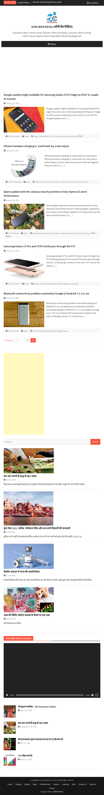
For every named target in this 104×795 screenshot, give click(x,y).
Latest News (44, 136)
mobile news (65, 182)
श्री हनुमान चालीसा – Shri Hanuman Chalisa (37, 706)
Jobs (73, 784)
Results (27, 784)
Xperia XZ (80, 233)
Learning (65, 784)
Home (10, 784)
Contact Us (82, 784)
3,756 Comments (15, 182)
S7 (51, 136)
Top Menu (92, 2)
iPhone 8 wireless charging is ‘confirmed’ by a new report (36, 146)
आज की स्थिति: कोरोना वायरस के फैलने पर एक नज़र (27, 615)
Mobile (54, 283)
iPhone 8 (44, 182)
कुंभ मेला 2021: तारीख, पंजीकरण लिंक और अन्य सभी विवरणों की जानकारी (37, 528)
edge (35, 136)
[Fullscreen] (96, 695)
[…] (67, 118)
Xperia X (72, 233)
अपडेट (93, 233)
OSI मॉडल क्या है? (25, 755)
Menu (52, 44)
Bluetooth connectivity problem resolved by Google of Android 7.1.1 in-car (46, 293)
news (48, 233)
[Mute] (92, 695)
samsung (64, 136)
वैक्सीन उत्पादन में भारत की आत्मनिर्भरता (22, 571)
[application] (52, 670)
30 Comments (13, 331)
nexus (66, 331)
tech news (73, 136)
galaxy (36, 283)
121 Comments (14, 283)
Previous (9, 340)
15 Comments (13, 233)
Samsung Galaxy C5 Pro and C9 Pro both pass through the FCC (40, 246)
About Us (93, 784)
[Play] (7, 695)
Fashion (56, 784)
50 (28, 340)
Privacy (52, 788)
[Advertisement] (52, 67)
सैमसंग (80, 136)
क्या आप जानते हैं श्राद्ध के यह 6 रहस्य (47, 2)
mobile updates (38, 233)
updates (64, 233)
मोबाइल (8, 236)
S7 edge (56, 136)
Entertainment (45, 784)
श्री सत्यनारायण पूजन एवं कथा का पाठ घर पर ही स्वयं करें (40, 739)
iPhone (37, 182)
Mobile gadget (64, 283)
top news (84, 182)
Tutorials (18, 784)
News (27, 136)
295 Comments (14, 136)
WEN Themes (58, 792)
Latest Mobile (45, 283)
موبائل (87, 233)
